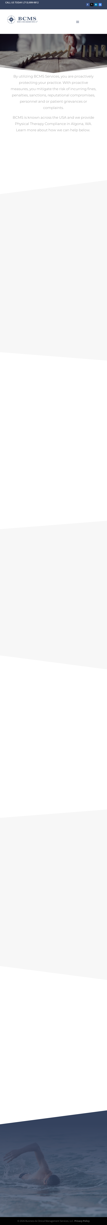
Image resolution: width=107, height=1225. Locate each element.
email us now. (91, 784)
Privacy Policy (82, 1220)
